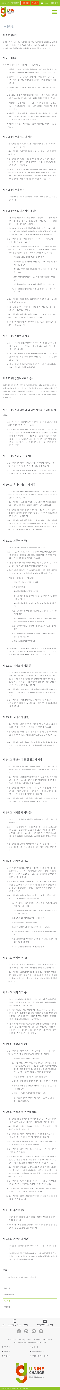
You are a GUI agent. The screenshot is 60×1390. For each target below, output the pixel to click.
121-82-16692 (36, 1339)
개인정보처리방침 (38, 1351)
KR (8, 3)
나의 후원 (54, 3)
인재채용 (7, 1347)
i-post (44, 3)
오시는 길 (35, 1347)
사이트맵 (7, 1351)
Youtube (34, 1331)
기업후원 (35, 3)
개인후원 (25, 3)
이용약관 (7, 1356)
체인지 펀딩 (15, 3)
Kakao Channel (26, 1331)
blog (41, 1331)
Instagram (19, 1331)
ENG (4, 3)
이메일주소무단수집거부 (40, 1356)
